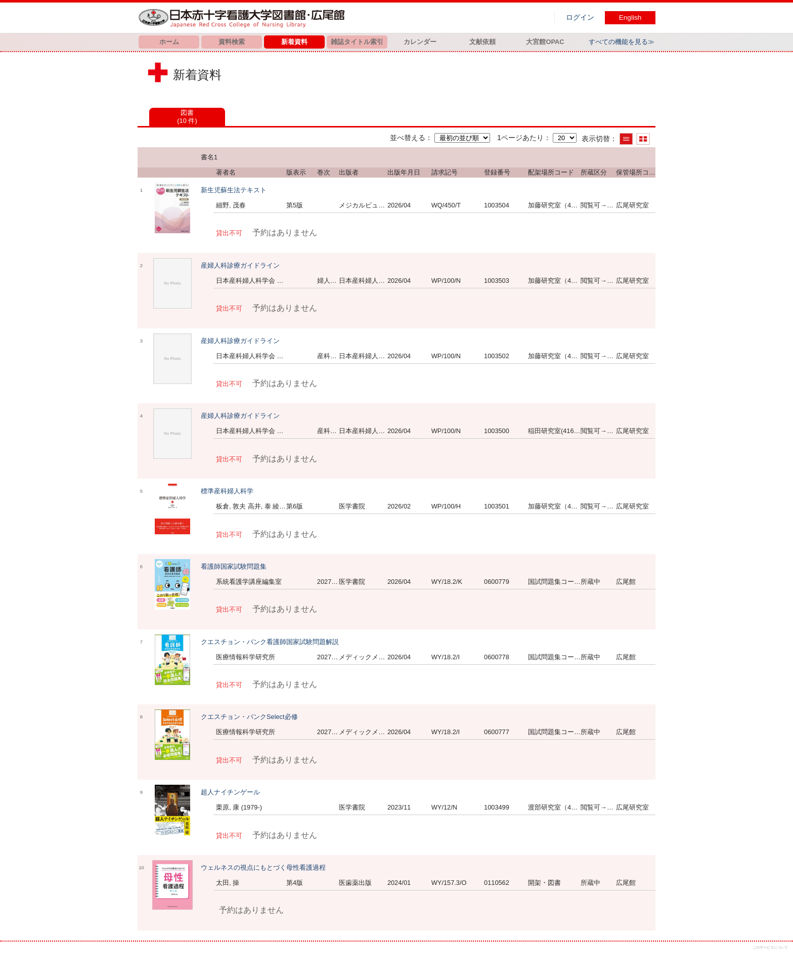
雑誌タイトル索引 (357, 42)
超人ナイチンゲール (230, 792)
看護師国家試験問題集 (234, 566)
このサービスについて (770, 947)
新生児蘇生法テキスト (234, 190)
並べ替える (407, 138)
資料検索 (231, 42)
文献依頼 (482, 42)
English (630, 17)
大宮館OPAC (545, 42)
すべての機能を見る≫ (621, 42)
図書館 (244, 17)
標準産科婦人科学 (227, 491)
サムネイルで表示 (643, 139)
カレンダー (420, 42)
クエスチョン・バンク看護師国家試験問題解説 (270, 642)
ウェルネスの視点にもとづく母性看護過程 (263, 867)
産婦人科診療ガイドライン (240, 265)
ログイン (580, 17)
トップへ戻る (776, 960)
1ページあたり (520, 138)
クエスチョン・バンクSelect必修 (249, 716)
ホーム (169, 42)
